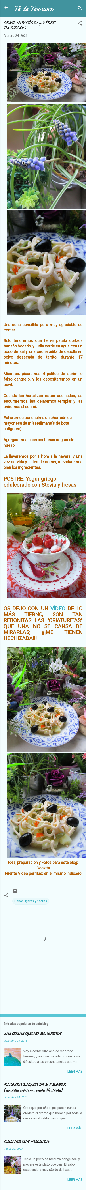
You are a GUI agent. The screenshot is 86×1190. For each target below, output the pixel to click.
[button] (79, 24)
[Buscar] (79, 9)
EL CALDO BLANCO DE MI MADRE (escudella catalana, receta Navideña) (34, 1087)
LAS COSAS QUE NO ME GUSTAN (32, 1034)
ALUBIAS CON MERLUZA (26, 1142)
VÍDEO (57, 608)
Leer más (74, 1072)
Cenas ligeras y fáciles (30, 901)
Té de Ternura (33, 8)
